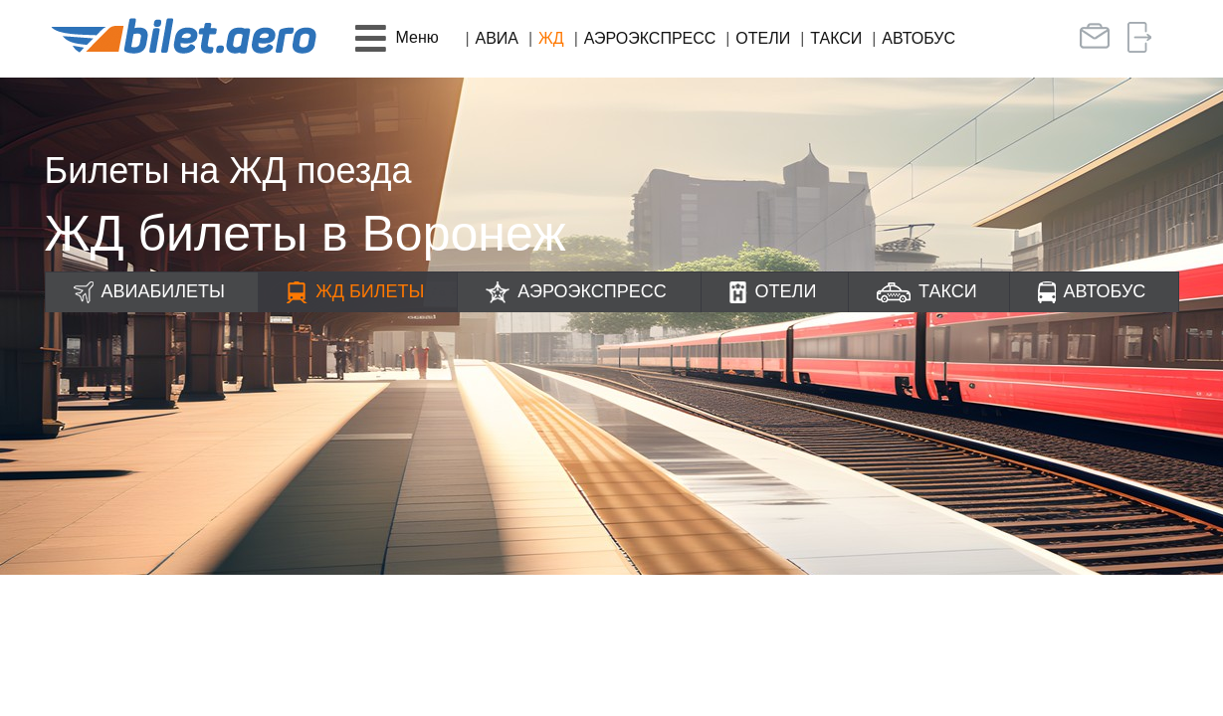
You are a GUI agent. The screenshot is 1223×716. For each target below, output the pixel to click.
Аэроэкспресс (650, 38)
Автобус (918, 38)
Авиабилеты (163, 291)
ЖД (551, 38)
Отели (762, 38)
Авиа (497, 38)
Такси (836, 38)
